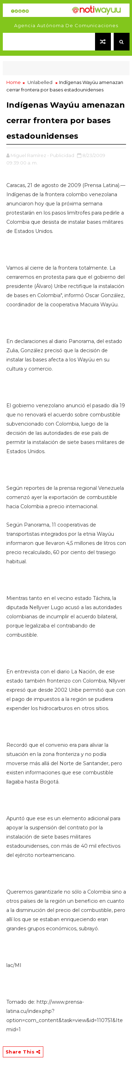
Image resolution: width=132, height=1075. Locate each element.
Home (13, 82)
